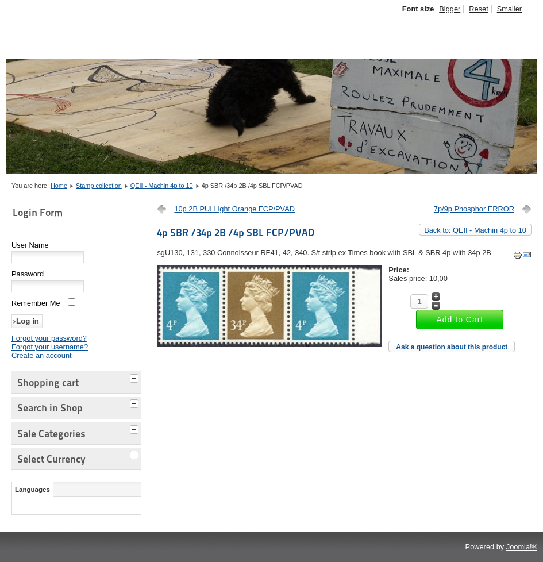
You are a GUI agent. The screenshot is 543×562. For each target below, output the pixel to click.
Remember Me (35, 303)
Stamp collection (99, 185)
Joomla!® (521, 546)
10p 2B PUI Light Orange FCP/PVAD (234, 209)
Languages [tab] (32, 489)
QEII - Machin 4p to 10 (161, 185)
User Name (30, 245)
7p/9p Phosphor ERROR (474, 209)
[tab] (135, 377)
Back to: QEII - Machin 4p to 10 (475, 230)
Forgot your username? (49, 346)
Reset (478, 9)
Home (59, 185)
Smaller (509, 9)
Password (27, 274)
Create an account (41, 355)
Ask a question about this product (451, 347)
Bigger (449, 9)
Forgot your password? (49, 338)
